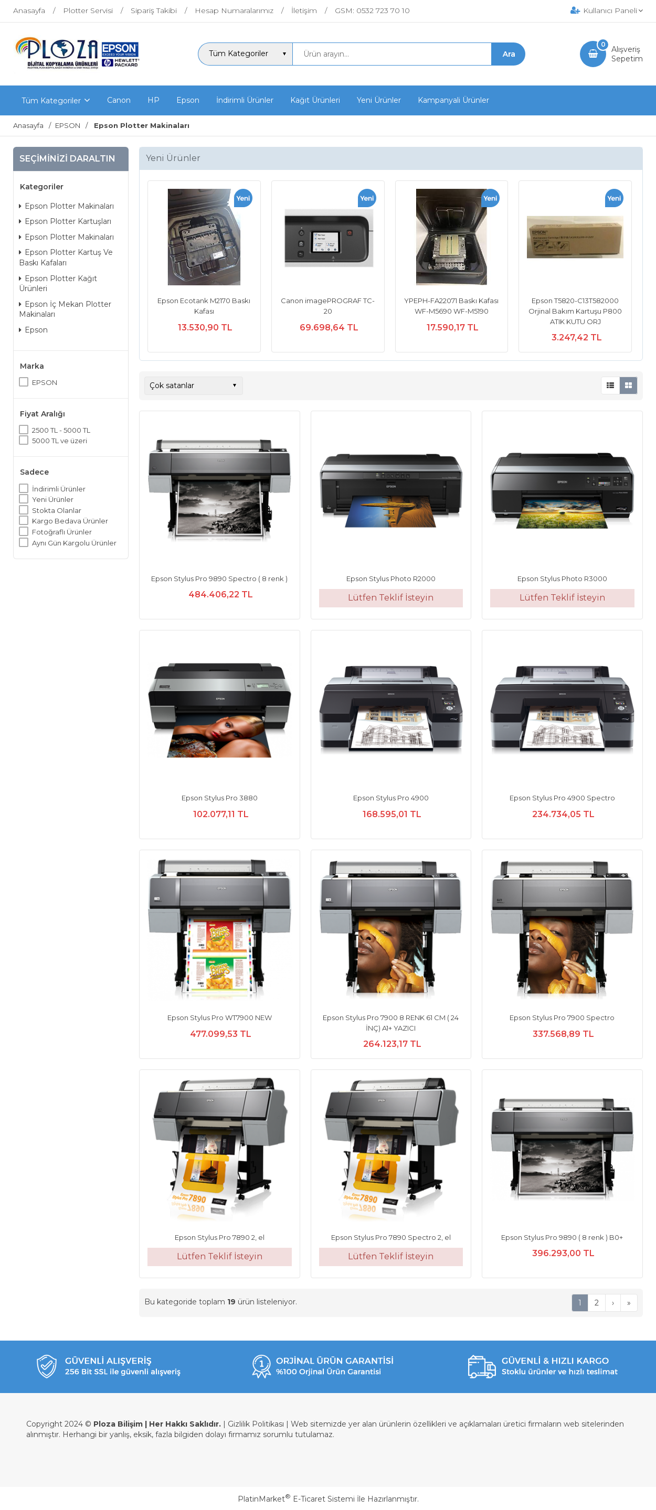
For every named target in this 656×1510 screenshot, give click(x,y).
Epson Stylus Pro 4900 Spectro (562, 798)
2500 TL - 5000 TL (61, 430)
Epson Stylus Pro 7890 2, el (219, 1237)
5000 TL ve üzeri (59, 440)
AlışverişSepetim (627, 54)
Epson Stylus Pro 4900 (391, 798)
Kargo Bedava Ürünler (70, 521)
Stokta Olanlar (56, 510)
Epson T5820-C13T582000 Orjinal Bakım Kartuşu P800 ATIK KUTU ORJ (575, 310)
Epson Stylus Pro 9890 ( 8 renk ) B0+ (562, 1237)
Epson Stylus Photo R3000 (562, 578)
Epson (33, 330)
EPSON (44, 382)
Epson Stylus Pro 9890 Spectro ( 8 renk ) (219, 578)
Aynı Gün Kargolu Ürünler (74, 543)
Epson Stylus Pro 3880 (220, 798)
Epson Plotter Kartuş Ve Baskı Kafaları (66, 257)
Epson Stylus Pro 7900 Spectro (562, 1017)
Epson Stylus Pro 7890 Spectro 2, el (391, 1237)
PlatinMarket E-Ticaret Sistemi (296, 1499)
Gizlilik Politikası (256, 1424)
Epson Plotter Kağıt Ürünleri (58, 284)
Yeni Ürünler (52, 499)
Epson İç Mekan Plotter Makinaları (65, 309)
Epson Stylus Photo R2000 (391, 578)
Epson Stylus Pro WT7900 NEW (219, 1017)
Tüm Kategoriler (51, 100)
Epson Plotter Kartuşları (65, 221)
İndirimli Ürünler (59, 489)
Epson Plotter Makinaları (66, 206)
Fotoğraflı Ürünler (62, 532)
